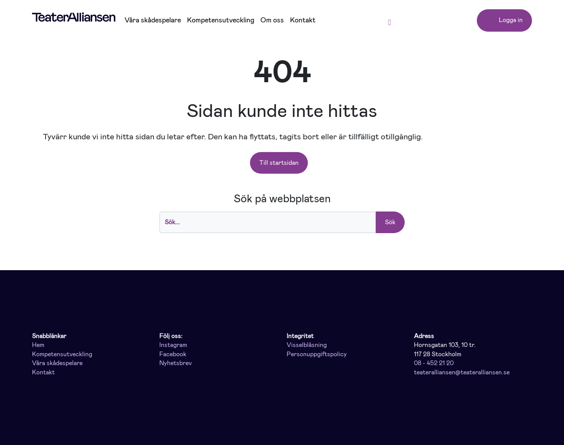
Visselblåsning (307, 345)
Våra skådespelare (153, 20)
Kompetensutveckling (220, 20)
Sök (390, 222)
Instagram (173, 345)
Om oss (272, 20)
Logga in (504, 20)
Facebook (172, 354)
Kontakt (303, 20)
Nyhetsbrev (175, 363)
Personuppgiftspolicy (317, 354)
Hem (38, 345)
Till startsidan (279, 163)
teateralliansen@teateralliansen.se (462, 372)
